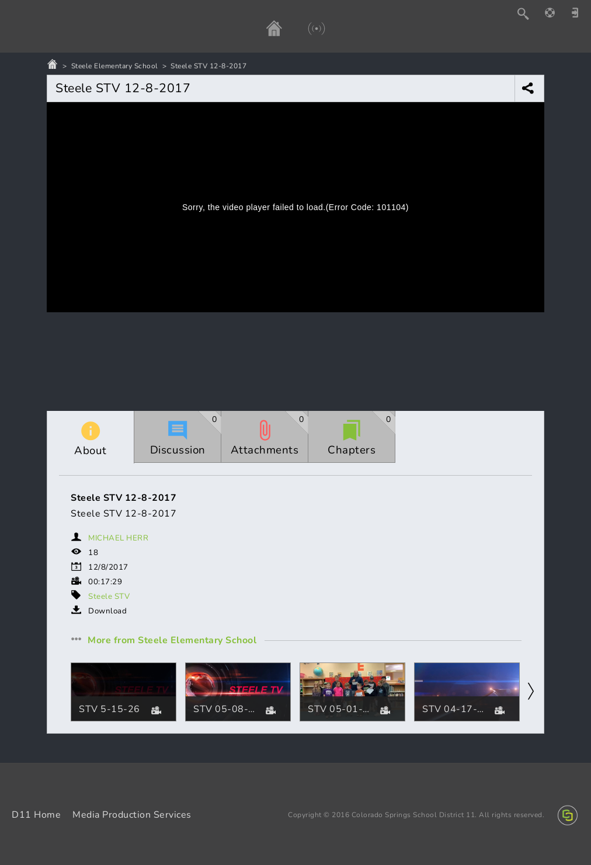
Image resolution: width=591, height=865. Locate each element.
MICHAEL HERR (118, 538)
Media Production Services (132, 814)
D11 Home (36, 814)
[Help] (556, 12)
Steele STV (109, 596)
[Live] (305, 28)
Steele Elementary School (114, 66)
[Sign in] (579, 12)
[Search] (529, 13)
